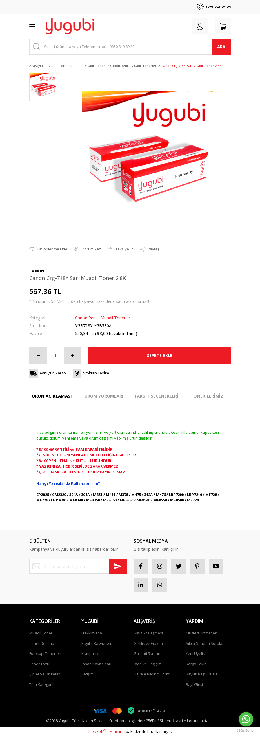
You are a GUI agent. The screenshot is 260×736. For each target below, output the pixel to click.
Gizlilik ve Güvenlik (150, 643)
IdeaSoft (97, 731)
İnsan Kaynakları (96, 664)
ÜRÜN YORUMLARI (103, 396)
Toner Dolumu (41, 643)
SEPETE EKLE (159, 355)
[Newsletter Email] (78, 566)
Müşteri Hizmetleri (201, 633)
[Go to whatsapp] (246, 719)
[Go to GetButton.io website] (246, 730)
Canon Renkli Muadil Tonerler (102, 318)
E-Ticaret (117, 731)
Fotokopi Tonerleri (45, 653)
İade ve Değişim (147, 664)
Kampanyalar (93, 653)
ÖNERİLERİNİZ (208, 396)
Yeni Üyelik (195, 653)
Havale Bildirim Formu (153, 674)
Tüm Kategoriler (43, 684)
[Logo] (70, 26)
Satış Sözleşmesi (148, 633)
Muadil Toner (40, 633)
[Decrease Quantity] (38, 355)
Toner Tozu (39, 664)
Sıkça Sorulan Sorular (205, 643)
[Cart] (223, 26)
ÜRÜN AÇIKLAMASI (52, 396)
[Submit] (118, 566)
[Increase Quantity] (72, 355)
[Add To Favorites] (48, 249)
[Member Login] (200, 26)
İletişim (87, 674)
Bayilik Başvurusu (96, 643)
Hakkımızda (91, 633)
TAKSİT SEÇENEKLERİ (156, 396)
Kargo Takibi (197, 664)
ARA (221, 47)
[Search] (130, 47)
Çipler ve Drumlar (44, 674)
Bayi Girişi (194, 684)
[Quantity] (55, 355)
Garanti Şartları (147, 653)
